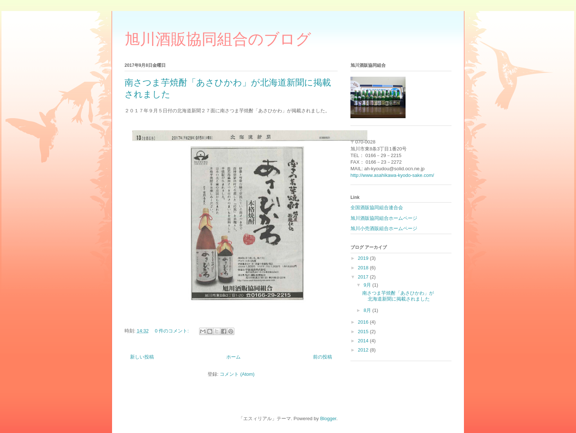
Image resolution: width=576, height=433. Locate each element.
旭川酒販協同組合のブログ (218, 39)
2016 (364, 322)
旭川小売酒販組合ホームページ (383, 228)
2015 (364, 331)
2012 (364, 350)
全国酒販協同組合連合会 (376, 207)
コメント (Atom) (237, 374)
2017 (364, 277)
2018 (364, 267)
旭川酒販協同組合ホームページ (383, 218)
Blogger (328, 418)
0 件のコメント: (172, 331)
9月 (368, 285)
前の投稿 (322, 357)
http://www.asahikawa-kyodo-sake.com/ (392, 175)
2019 (364, 258)
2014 (364, 340)
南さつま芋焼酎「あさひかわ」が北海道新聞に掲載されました (398, 296)
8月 (368, 310)
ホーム (233, 357)
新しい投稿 (142, 357)
